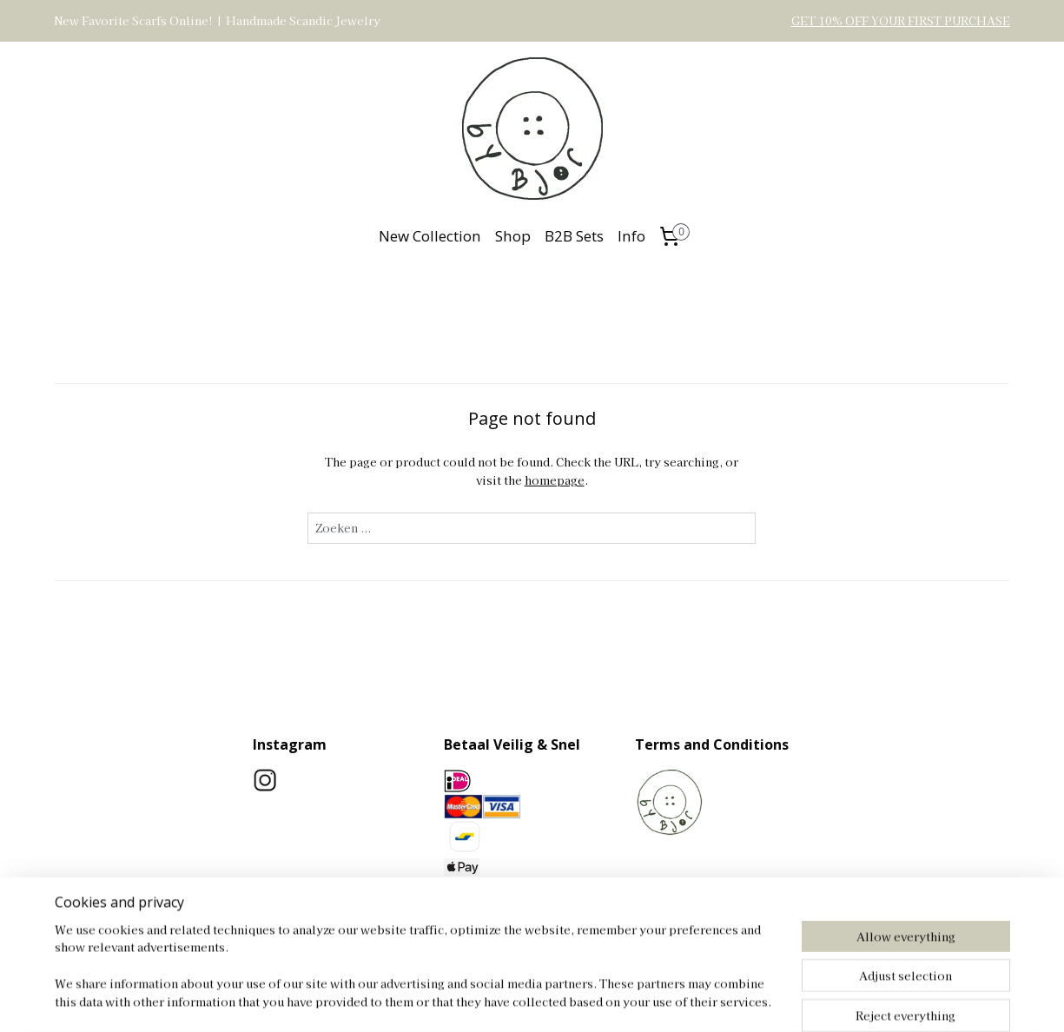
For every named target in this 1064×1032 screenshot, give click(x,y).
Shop (513, 236)
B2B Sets (574, 236)
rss (604, 1000)
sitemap (573, 1000)
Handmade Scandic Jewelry (303, 20)
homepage (555, 480)
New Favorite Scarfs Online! (133, 20)
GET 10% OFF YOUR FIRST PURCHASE (900, 20)
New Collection (430, 236)
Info (631, 236)
